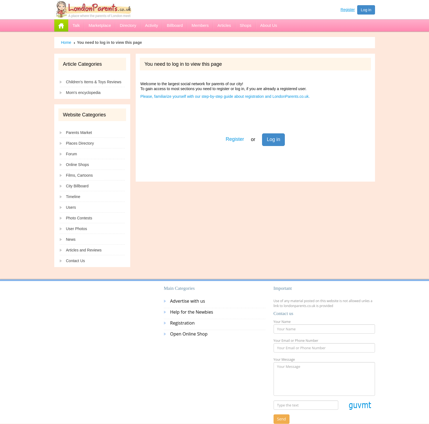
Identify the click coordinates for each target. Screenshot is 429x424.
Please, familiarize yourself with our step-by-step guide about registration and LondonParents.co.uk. (225, 96)
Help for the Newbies (191, 312)
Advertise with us (187, 301)
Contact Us (75, 261)
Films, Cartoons (79, 175)
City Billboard (77, 186)
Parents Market (79, 132)
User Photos (76, 229)
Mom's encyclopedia (83, 92)
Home (66, 42)
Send (281, 419)
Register (347, 9)
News (71, 239)
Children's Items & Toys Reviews (93, 82)
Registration (182, 322)
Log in (366, 10)
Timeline (73, 196)
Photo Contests (79, 218)
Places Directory (80, 143)
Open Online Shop (189, 333)
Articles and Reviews (84, 250)
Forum (71, 154)
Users (71, 207)
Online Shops (77, 164)
